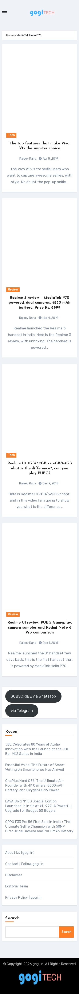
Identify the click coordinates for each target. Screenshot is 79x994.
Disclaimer (13, 875)
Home (10, 35)
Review (13, 289)
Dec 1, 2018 (50, 643)
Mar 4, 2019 (50, 318)
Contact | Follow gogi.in (24, 864)
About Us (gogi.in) (19, 853)
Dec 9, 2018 (50, 483)
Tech (11, 135)
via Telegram (22, 710)
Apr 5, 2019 (50, 158)
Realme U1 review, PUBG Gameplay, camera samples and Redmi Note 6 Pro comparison (39, 628)
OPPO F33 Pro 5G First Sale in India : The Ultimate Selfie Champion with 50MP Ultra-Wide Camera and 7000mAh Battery (39, 826)
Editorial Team (16, 886)
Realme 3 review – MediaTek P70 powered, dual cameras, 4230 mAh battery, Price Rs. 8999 (39, 303)
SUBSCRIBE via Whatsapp (33, 696)
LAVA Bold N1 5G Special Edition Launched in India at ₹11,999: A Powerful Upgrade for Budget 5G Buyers (38, 806)
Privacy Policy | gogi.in (23, 897)
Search (12, 918)
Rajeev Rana (27, 158)
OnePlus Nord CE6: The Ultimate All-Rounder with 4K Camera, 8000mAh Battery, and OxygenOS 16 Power (34, 785)
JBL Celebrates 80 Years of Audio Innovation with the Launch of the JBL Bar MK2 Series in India (37, 749)
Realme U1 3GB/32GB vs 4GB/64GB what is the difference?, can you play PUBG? (39, 468)
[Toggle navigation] (4, 12)
